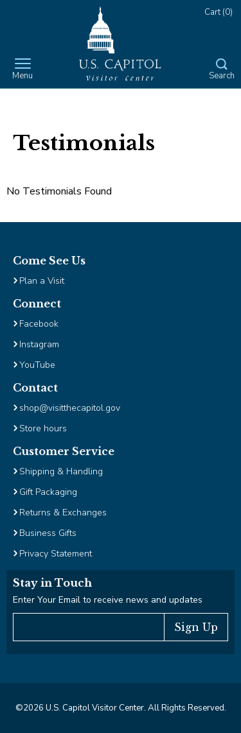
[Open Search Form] (222, 70)
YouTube (37, 365)
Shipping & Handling (61, 471)
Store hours (43, 428)
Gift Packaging (48, 492)
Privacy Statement (56, 554)
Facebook (38, 324)
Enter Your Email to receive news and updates (107, 600)
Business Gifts (47, 533)
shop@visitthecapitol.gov (69, 408)
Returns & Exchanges (63, 512)
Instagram (39, 344)
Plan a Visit (41, 281)
